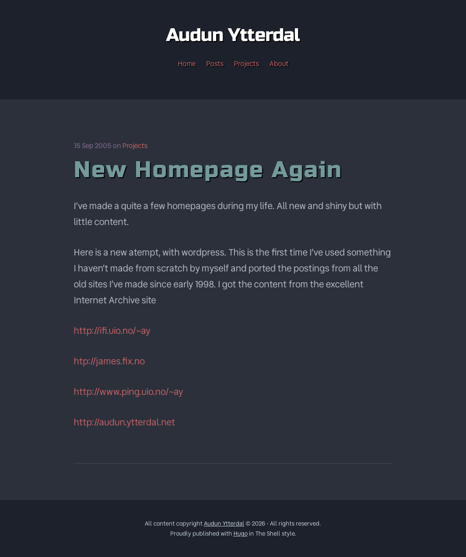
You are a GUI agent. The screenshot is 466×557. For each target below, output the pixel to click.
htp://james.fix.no (109, 361)
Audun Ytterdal (224, 523)
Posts (214, 64)
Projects (246, 64)
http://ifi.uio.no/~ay (112, 330)
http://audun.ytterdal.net (124, 422)
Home (187, 64)
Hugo (240, 533)
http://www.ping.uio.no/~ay (128, 392)
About (279, 64)
